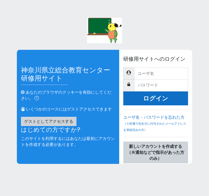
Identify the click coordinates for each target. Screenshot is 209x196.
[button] (37, 98)
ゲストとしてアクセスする (48, 121)
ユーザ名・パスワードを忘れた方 (155, 125)
